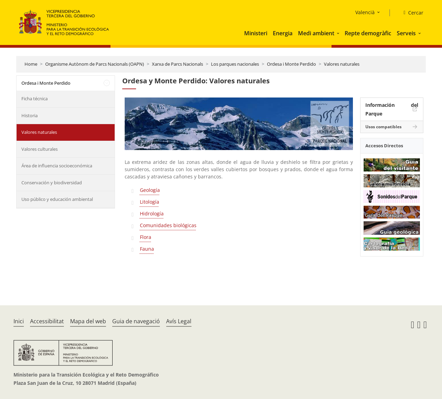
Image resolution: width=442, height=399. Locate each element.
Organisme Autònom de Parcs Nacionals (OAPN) (94, 64)
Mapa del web (88, 321)
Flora (145, 237)
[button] (339, 33)
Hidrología (152, 213)
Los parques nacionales (235, 64)
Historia (29, 115)
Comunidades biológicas (168, 225)
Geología (150, 190)
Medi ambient (316, 33)
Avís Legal (178, 321)
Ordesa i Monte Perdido (291, 64)
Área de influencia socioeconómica (56, 166)
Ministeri (255, 33)
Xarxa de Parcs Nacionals (177, 64)
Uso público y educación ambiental (57, 199)
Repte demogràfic (368, 33)
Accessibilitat (47, 321)
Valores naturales (341, 64)
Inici (18, 321)
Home (31, 64)
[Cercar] (410, 12)
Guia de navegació (136, 321)
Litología (149, 201)
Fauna (147, 248)
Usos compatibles (383, 127)
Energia (282, 33)
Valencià (365, 12)
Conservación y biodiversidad (51, 182)
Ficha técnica (34, 98)
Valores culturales (39, 149)
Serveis (406, 33)
